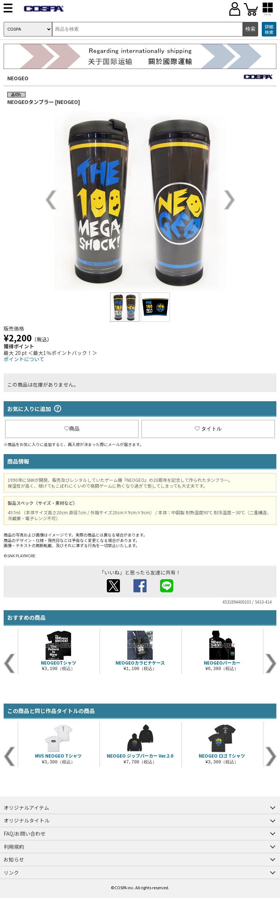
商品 (71, 428)
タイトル (208, 428)
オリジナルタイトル (27, 820)
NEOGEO (17, 78)
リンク (11, 872)
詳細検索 (269, 29)
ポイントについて (24, 359)
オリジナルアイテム (26, 807)
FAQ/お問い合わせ (25, 833)
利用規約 (14, 846)
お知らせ (14, 859)
